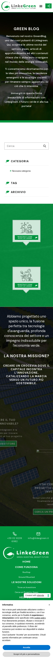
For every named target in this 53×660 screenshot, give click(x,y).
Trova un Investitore (26, 587)
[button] (41, 6)
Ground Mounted (27, 577)
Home (26, 561)
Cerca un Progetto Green (26, 592)
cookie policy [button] (40, 618)
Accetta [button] (26, 647)
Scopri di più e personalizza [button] (26, 654)
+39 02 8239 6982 (14, 540)
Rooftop (26, 572)
